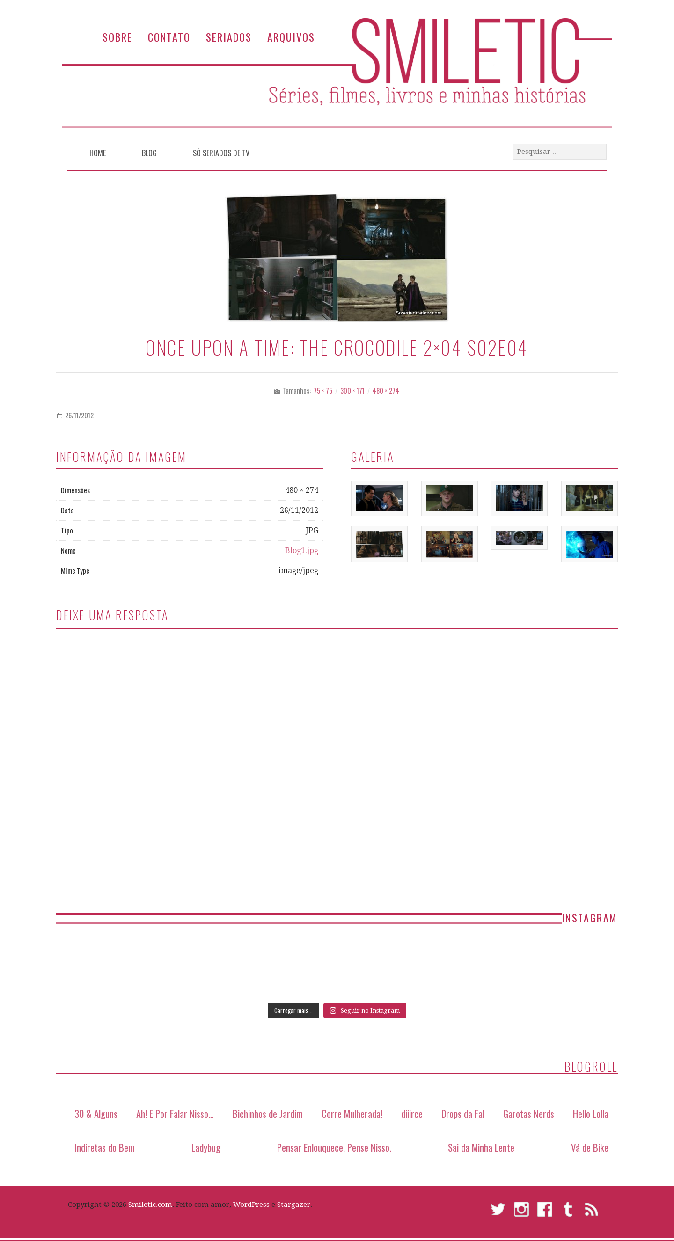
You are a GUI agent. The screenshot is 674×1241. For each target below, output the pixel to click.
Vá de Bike (589, 1147)
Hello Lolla (590, 1113)
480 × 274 (386, 390)
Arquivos (291, 36)
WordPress (251, 1204)
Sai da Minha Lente (481, 1147)
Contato (169, 36)
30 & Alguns (95, 1113)
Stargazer (293, 1204)
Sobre (117, 36)
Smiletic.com (150, 1204)
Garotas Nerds (528, 1113)
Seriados (229, 36)
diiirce (412, 1113)
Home (97, 153)
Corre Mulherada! (352, 1113)
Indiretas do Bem (104, 1147)
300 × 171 (352, 390)
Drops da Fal (462, 1113)
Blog (149, 153)
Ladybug (205, 1147)
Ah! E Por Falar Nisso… (175, 1113)
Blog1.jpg (301, 550)
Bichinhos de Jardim (268, 1113)
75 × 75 (323, 390)
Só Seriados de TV (221, 153)
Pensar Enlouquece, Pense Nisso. (334, 1147)
